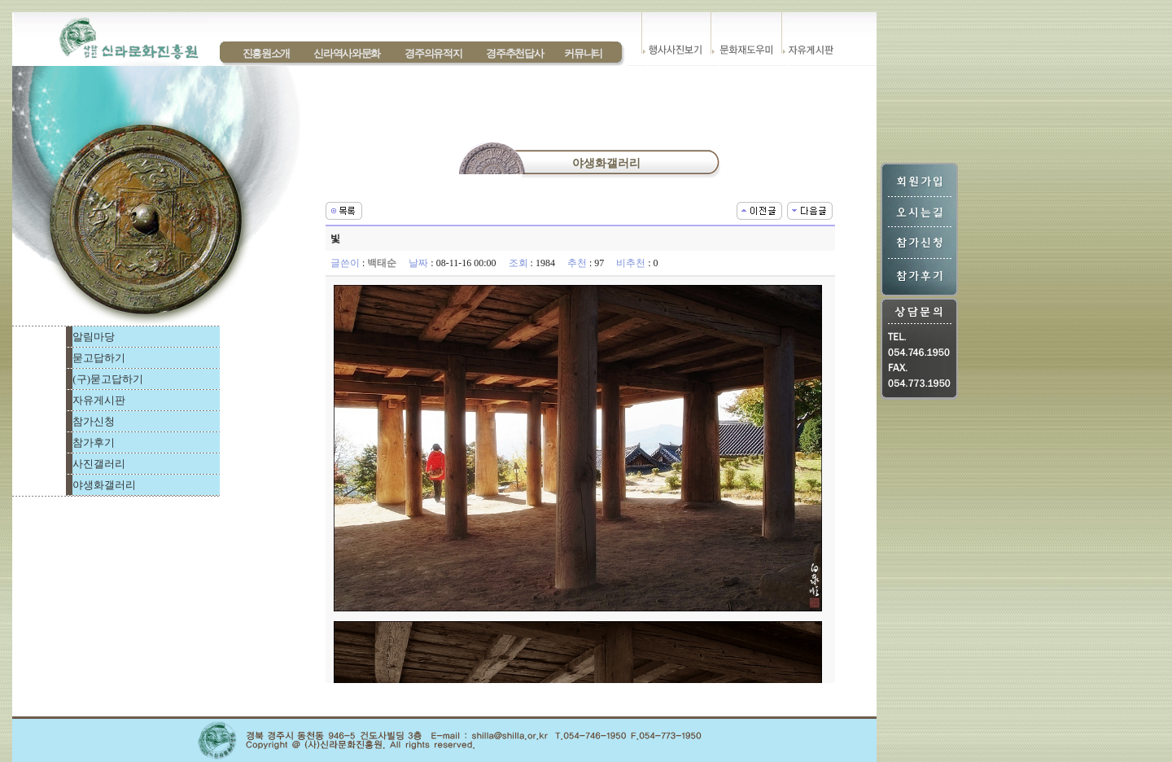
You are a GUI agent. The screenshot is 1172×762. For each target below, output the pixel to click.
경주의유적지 (433, 53)
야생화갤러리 (104, 485)
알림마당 (93, 337)
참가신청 (93, 421)
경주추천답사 (514, 53)
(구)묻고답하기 (107, 379)
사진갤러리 (98, 464)
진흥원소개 (266, 53)
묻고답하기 (98, 358)
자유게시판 (98, 400)
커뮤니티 (583, 53)
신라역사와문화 (346, 53)
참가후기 (93, 442)
